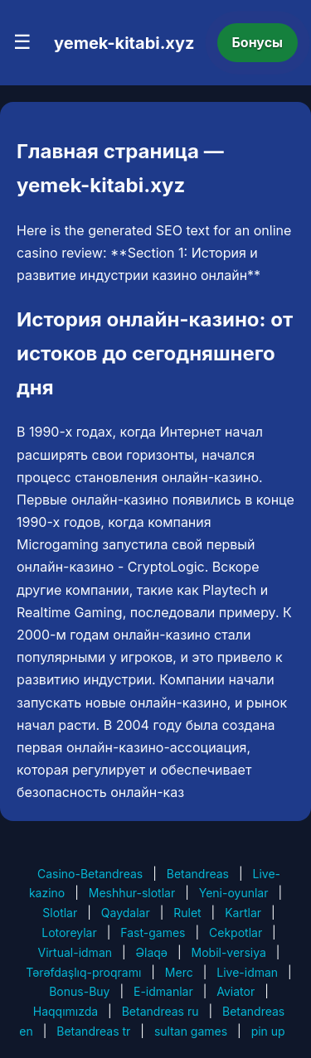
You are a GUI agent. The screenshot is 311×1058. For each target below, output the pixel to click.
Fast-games (152, 932)
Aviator (235, 991)
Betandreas (198, 874)
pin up (268, 1031)
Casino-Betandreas (90, 874)
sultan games (190, 1031)
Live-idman (247, 972)
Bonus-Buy (79, 991)
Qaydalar (125, 913)
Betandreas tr (93, 1031)
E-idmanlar (163, 991)
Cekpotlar (235, 932)
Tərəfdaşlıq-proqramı (83, 972)
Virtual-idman (75, 952)
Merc (179, 972)
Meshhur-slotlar (132, 893)
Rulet (187, 913)
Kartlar (243, 913)
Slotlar (59, 913)
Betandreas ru (160, 1011)
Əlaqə (152, 952)
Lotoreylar (69, 932)
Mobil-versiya (229, 952)
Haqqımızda (65, 1011)
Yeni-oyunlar (234, 893)
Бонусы (258, 42)
